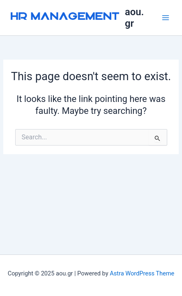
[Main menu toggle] (165, 17)
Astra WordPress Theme (142, 273)
